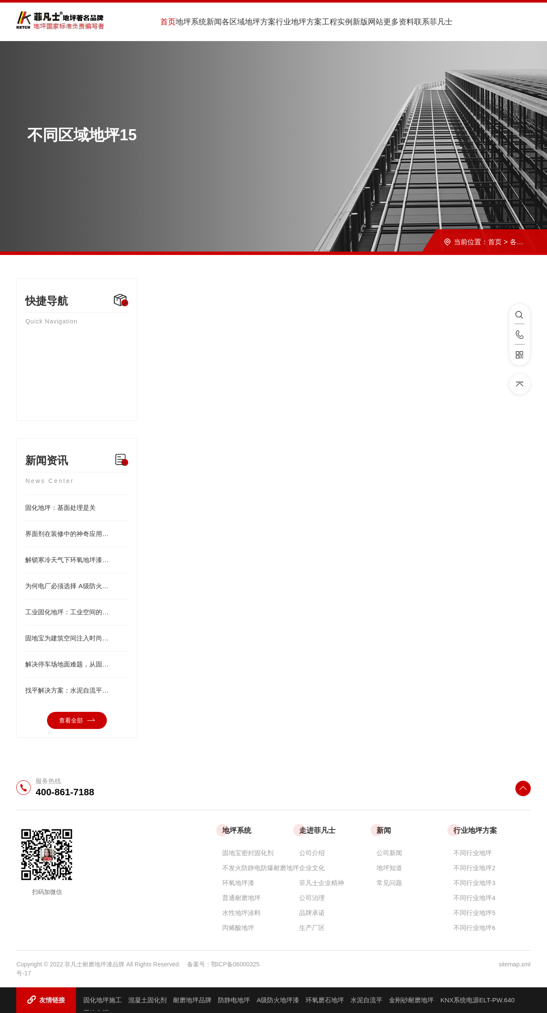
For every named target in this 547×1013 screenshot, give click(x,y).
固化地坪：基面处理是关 (76, 507)
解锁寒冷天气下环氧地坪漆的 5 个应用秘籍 (76, 560)
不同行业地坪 (472, 852)
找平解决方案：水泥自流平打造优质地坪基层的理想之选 (76, 690)
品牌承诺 (312, 912)
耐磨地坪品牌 (192, 1000)
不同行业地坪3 (474, 882)
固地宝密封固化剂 (248, 852)
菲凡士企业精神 (321, 882)
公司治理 (312, 897)
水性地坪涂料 (241, 912)
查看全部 (77, 720)
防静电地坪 (234, 1000)
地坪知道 (389, 867)
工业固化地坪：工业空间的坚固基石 (76, 612)
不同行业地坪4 (474, 897)
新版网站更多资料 (383, 22)
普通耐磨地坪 (241, 897)
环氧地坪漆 (238, 882)
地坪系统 (191, 22)
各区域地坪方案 (249, 22)
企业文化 (312, 867)
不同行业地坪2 (474, 867)
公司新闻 (389, 852)
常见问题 (389, 882)
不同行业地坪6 (474, 927)
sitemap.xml (515, 964)
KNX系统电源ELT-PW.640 (477, 1000)
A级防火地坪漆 (277, 1000)
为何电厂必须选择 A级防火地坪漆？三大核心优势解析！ (76, 586)
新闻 (214, 22)
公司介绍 (312, 852)
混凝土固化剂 (147, 1000)
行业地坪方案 (299, 22)
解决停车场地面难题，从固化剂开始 (76, 664)
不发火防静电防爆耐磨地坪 (260, 867)
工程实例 (337, 22)
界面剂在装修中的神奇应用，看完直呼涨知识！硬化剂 (76, 533)
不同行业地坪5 (474, 912)
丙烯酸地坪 (238, 927)
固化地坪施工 (102, 1000)
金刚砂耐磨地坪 (411, 1000)
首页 (168, 22)
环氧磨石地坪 (325, 1000)
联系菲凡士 (433, 22)
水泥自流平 (366, 1000)
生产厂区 (312, 927)
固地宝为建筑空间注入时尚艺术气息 (76, 638)
